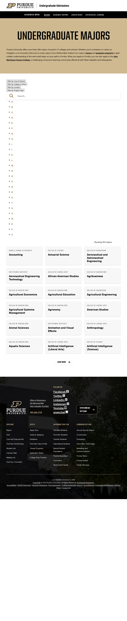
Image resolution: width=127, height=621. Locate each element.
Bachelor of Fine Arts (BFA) (21, 205)
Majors (47, 15)
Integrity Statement (39, 607)
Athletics (13, 88)
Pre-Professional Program (20, 212)
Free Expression (54, 607)
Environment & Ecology (19, 105)
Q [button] (12, 308)
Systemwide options (85, 531)
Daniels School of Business (21, 177)
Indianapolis (14, 191)
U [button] (12, 329)
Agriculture (14, 84)
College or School (16, 146)
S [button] (12, 319)
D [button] (12, 239)
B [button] (12, 228)
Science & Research (17, 132)
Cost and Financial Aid (15, 561)
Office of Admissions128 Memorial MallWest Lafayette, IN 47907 (39, 525)
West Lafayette (15, 195)
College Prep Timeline (38, 579)
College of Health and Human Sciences (26, 160)
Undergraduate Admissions (54, 5)
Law (11, 112)
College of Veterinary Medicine (22, 174)
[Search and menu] (118, 6)
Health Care (14, 108)
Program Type (15, 198)
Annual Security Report (85, 552)
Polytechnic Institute (18, 185)
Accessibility (11, 607)
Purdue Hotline (82, 582)
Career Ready (76, 15)
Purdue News (82, 577)
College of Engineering (19, 156)
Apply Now (34, 552)
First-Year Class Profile (38, 565)
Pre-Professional (16, 125)
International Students (61, 565)
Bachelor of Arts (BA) (18, 201)
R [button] (12, 313)
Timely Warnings (83, 586)
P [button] (12, 303)
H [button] (12, 260)
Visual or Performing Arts (20, 143)
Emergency (81, 561)
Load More (61, 484)
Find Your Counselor (14, 584)
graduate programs (104, 52)
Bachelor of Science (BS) (19, 208)
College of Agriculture (18, 149)
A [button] (12, 223)
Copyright (37, 604)
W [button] (12, 340)
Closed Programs (36, 570)
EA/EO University (24, 607)
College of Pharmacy (18, 167)
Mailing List (10, 579)
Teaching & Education (18, 136)
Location (13, 188)
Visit (8, 556)
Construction (82, 556)
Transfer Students (60, 561)
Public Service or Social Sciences (23, 129)
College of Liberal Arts (18, 163)
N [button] (12, 292)
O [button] (12, 298)
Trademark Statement (85, 604)
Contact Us (66, 610)
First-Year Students (60, 556)
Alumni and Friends (60, 586)
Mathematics (14, 122)
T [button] (12, 324)
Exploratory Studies (17, 181)
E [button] (12, 244)
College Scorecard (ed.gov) (72, 607)
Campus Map (11, 574)
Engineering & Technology (20, 101)
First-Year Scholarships (15, 565)
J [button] (11, 271)
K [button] (12, 276)
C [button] (12, 234)
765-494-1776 (36, 534)
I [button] (11, 266)
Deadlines (33, 561)
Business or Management (20, 91)
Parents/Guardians (60, 577)
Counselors (57, 582)
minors (88, 52)
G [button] (12, 255)
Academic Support (60, 15)
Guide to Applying (37, 556)
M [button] (12, 287)
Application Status (37, 574)
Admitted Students (60, 552)
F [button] (12, 250)
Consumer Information (104, 607)
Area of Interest (16, 81)
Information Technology (86, 565)
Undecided (13, 139)
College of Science (17, 170)
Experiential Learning (94, 15)
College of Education (18, 153)
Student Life (11, 570)
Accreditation (89, 607)
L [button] (12, 282)
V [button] (12, 335)
